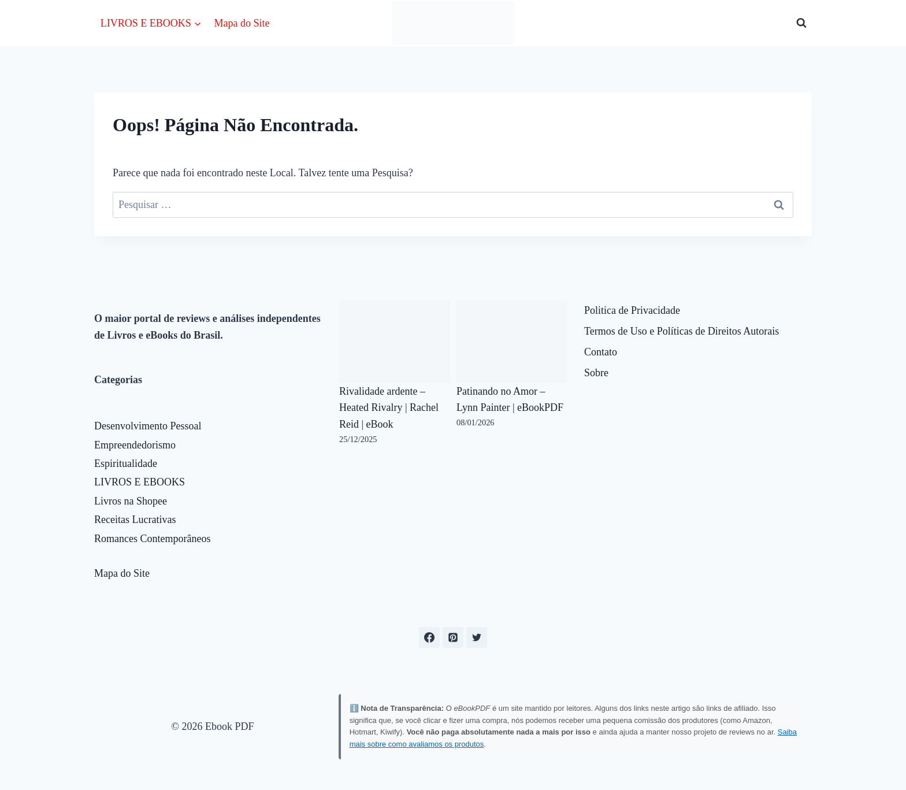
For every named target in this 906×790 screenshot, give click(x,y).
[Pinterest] (453, 637)
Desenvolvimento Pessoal (147, 426)
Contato (600, 352)
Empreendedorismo (135, 445)
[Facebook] (429, 637)
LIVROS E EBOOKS (139, 482)
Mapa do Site (241, 23)
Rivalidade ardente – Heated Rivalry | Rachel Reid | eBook (389, 408)
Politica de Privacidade (632, 310)
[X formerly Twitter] (476, 637)
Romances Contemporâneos (152, 538)
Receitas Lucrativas (135, 519)
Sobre (596, 373)
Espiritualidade (125, 463)
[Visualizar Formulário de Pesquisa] (801, 23)
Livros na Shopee (130, 501)
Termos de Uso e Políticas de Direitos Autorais (681, 331)
